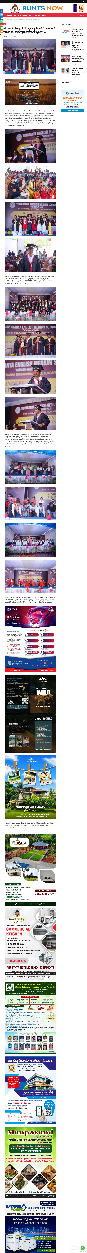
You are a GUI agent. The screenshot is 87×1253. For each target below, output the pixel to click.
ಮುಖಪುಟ (9, 15)
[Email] (1, 28)
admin (5, 36)
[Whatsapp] (1, 21)
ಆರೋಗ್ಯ (31, 15)
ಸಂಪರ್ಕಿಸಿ (43, 15)
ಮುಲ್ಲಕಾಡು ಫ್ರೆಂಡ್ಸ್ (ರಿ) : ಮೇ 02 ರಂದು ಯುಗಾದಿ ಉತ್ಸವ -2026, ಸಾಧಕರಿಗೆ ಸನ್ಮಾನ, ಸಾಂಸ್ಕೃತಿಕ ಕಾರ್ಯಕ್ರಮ (77, 45)
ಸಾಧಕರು (25, 15)
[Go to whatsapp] (83, 1248)
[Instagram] (1, 24)
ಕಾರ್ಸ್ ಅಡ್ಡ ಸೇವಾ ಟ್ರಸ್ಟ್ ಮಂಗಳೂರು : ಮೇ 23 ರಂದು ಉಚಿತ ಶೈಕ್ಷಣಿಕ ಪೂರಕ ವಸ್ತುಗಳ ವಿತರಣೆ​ (77, 32)
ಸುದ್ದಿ (15, 15)
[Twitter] (1, 14)
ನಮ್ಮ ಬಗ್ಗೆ (37, 15)
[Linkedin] (1, 18)
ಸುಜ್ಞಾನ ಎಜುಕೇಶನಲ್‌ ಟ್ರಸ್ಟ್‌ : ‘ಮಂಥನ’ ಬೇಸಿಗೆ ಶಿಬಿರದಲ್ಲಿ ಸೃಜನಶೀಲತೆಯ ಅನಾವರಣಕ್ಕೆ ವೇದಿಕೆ (78, 59)
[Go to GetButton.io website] (83, 1251)
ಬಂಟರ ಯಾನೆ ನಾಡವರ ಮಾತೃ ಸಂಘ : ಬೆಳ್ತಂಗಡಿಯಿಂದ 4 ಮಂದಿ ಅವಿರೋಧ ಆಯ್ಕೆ (78, 71)
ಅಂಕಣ (19, 15)
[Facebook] (1, 11)
